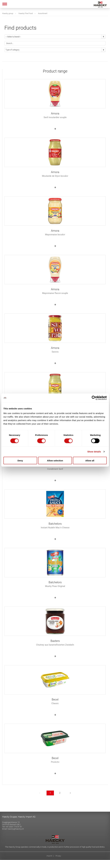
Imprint (49, 856)
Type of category (12, 50)
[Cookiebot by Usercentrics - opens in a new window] (94, 398)
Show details (94, 451)
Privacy (58, 856)
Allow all (89, 460)
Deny (20, 460)
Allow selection (55, 460)
